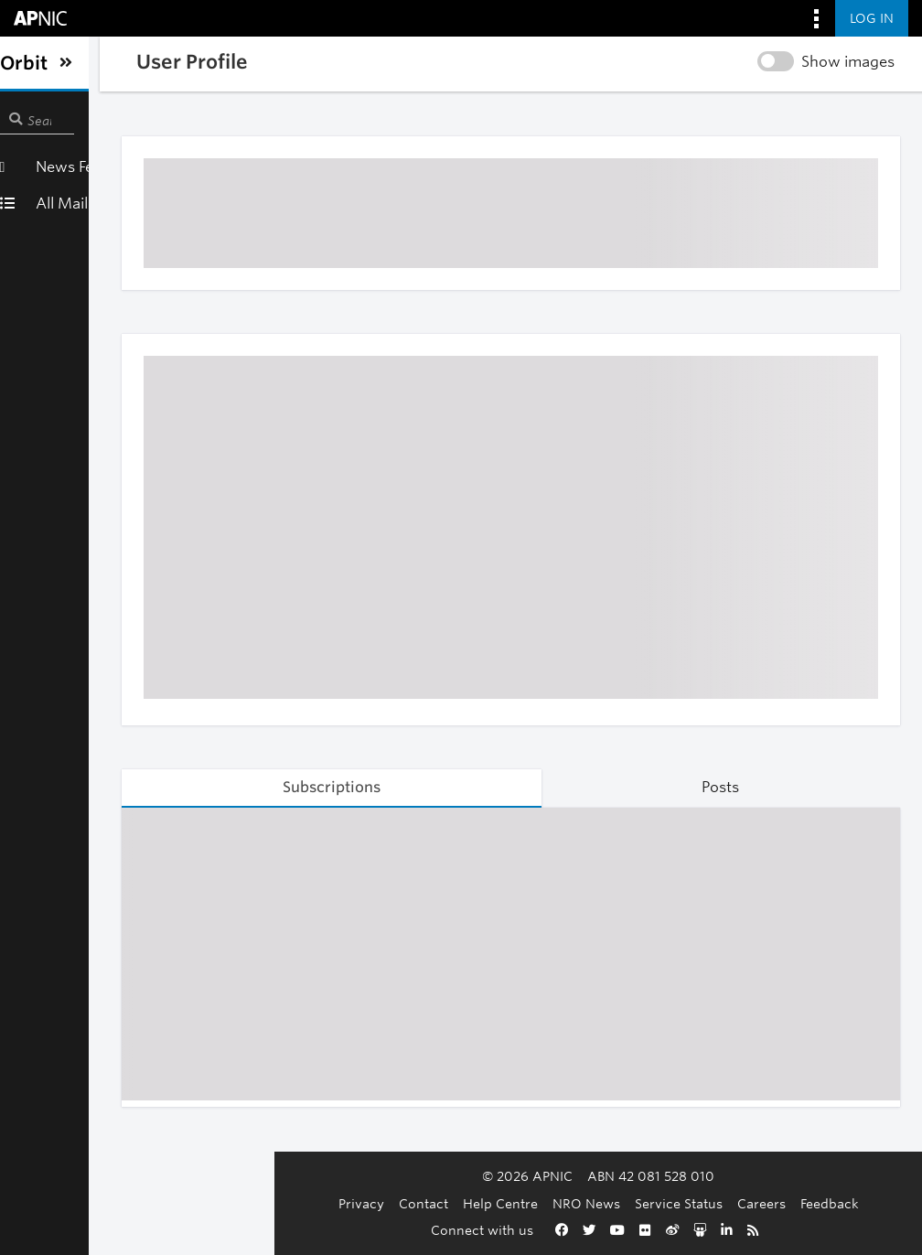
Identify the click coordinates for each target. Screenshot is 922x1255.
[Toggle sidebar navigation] (33, 63)
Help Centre (390, 1203)
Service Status (569, 1203)
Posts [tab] (709, 787)
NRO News (476, 1203)
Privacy (251, 1203)
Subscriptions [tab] (298, 787)
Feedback (720, 1203)
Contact (313, 1203)
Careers (651, 1203)
